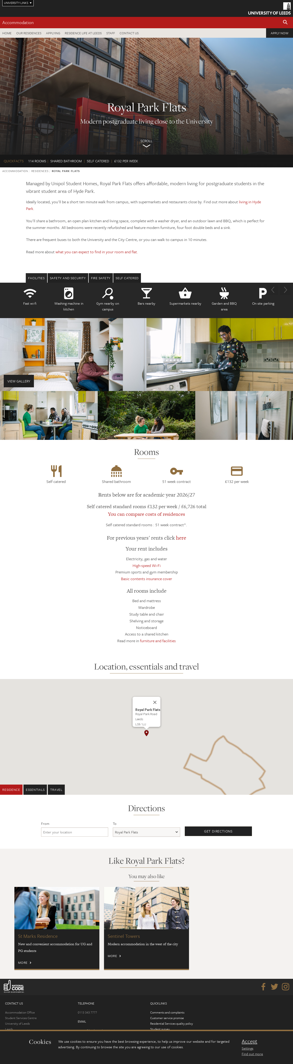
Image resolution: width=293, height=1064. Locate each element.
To (115, 823)
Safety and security (68, 277)
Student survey (160, 1029)
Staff (110, 33)
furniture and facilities (158, 641)
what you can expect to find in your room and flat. (96, 252)
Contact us (129, 33)
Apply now (279, 33)
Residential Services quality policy (171, 1023)
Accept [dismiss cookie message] (249, 1041)
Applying (53, 33)
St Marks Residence (38, 936)
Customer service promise (167, 1018)
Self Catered (127, 277)
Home (7, 33)
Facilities (36, 277)
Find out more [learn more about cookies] (252, 1053)
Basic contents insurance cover (146, 579)
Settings (247, 1048)
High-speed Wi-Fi (147, 565)
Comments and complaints (167, 1012)
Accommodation (18, 22)
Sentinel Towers (124, 936)
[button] (285, 22)
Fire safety (101, 277)
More (23, 962)
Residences (40, 171)
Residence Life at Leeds (83, 33)
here (181, 537)
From (45, 823)
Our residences (28, 33)
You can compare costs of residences (146, 514)
